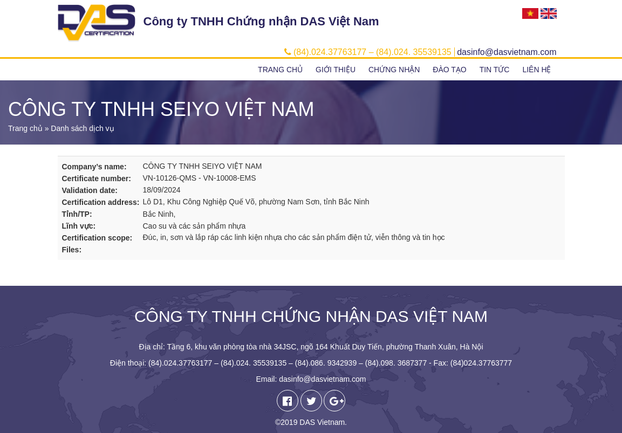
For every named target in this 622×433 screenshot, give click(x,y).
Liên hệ (536, 69)
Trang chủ (280, 69)
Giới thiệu (336, 69)
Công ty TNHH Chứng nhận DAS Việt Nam (261, 21)
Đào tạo (449, 69)
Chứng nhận (394, 69)
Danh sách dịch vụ (82, 128)
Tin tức (495, 69)
